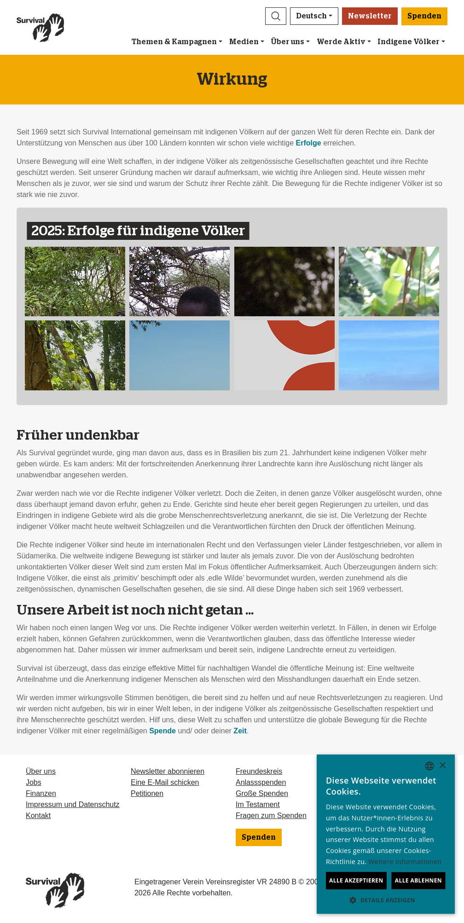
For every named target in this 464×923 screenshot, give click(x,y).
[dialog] (386, 834)
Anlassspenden (261, 782)
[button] (275, 16)
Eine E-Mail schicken (165, 782)
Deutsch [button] (311, 16)
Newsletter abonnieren (167, 771)
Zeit (239, 731)
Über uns (287, 42)
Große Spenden (262, 793)
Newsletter (370, 16)
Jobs (33, 782)
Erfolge (308, 143)
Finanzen (41, 793)
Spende (162, 731)
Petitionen (147, 793)
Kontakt (38, 815)
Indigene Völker (408, 42)
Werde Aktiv (341, 42)
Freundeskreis (259, 771)
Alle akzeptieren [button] (356, 880)
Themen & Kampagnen (174, 42)
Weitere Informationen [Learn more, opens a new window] (405, 861)
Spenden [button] (424, 16)
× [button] (442, 765)
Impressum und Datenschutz (73, 804)
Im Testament (258, 804)
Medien (244, 42)
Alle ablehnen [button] (418, 880)
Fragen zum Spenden (271, 815)
